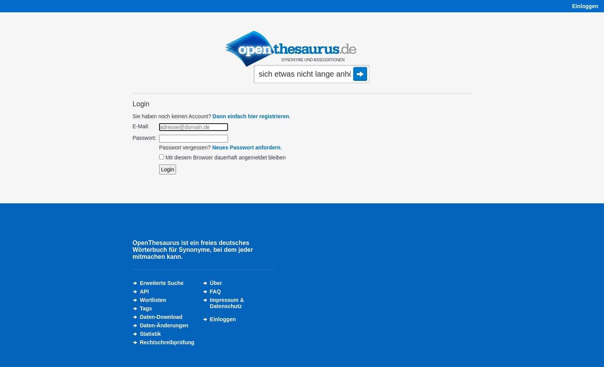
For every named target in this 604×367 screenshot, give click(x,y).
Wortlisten (153, 300)
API (144, 291)
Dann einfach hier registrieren (251, 116)
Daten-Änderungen (164, 325)
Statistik (150, 334)
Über (216, 283)
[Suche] (311, 74)
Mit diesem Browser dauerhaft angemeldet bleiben (226, 157)
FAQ (215, 291)
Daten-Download (161, 317)
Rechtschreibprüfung (167, 342)
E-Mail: (141, 126)
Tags (146, 308)
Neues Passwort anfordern (246, 147)
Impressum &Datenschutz (227, 303)
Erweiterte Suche (162, 283)
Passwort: (144, 138)
